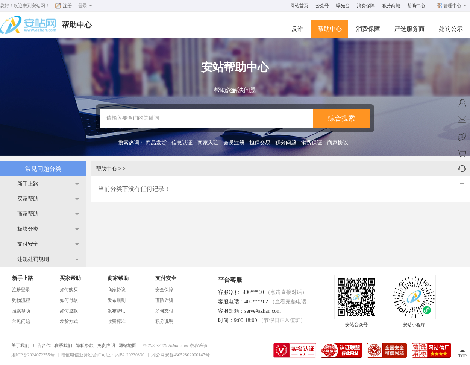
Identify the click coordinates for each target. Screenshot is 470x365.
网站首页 (299, 5)
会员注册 (233, 143)
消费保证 (311, 143)
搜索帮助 (21, 310)
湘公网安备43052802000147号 (180, 354)
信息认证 (182, 143)
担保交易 (259, 143)
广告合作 (42, 345)
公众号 (322, 5)
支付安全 (27, 244)
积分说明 (164, 321)
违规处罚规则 (33, 259)
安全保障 (164, 289)
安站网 (38, 5)
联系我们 (63, 345)
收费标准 (117, 321)
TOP (462, 356)
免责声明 (106, 345)
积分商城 (391, 5)
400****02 (278, 301)
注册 (67, 5)
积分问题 (285, 143)
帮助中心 (416, 5)
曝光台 (343, 5)
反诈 (297, 29)
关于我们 (20, 345)
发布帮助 (117, 310)
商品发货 (156, 143)
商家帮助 (27, 214)
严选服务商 (409, 29)
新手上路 (27, 184)
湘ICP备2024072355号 (33, 354)
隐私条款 (85, 345)
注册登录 (21, 289)
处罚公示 (451, 29)
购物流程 (21, 300)
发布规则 (117, 300)
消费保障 (366, 5)
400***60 (275, 292)
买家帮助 (27, 199)
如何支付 (164, 310)
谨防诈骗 (164, 300)
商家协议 (337, 143)
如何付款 (69, 300)
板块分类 (27, 229)
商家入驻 (207, 143)
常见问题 (21, 321)
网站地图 (127, 345)
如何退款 (69, 310)
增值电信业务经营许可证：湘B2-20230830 (102, 354)
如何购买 (69, 289)
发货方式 (69, 321)
